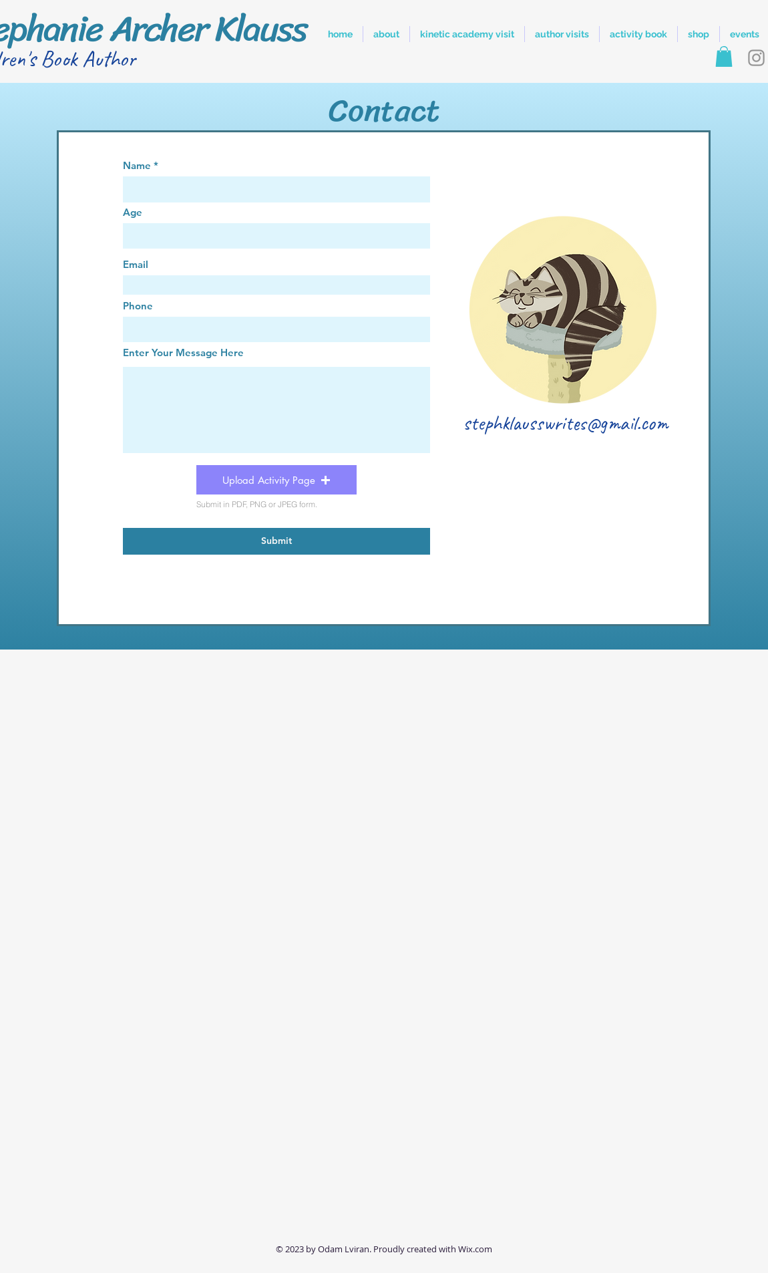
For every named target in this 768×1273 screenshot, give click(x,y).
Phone (138, 306)
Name (137, 165)
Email (135, 264)
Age (132, 212)
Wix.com (475, 1249)
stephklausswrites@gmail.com (565, 423)
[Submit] (276, 541)
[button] (724, 56)
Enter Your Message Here (183, 352)
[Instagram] (756, 58)
